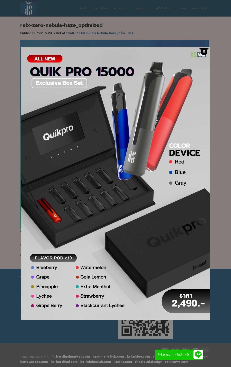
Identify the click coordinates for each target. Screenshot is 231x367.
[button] (198, 355)
